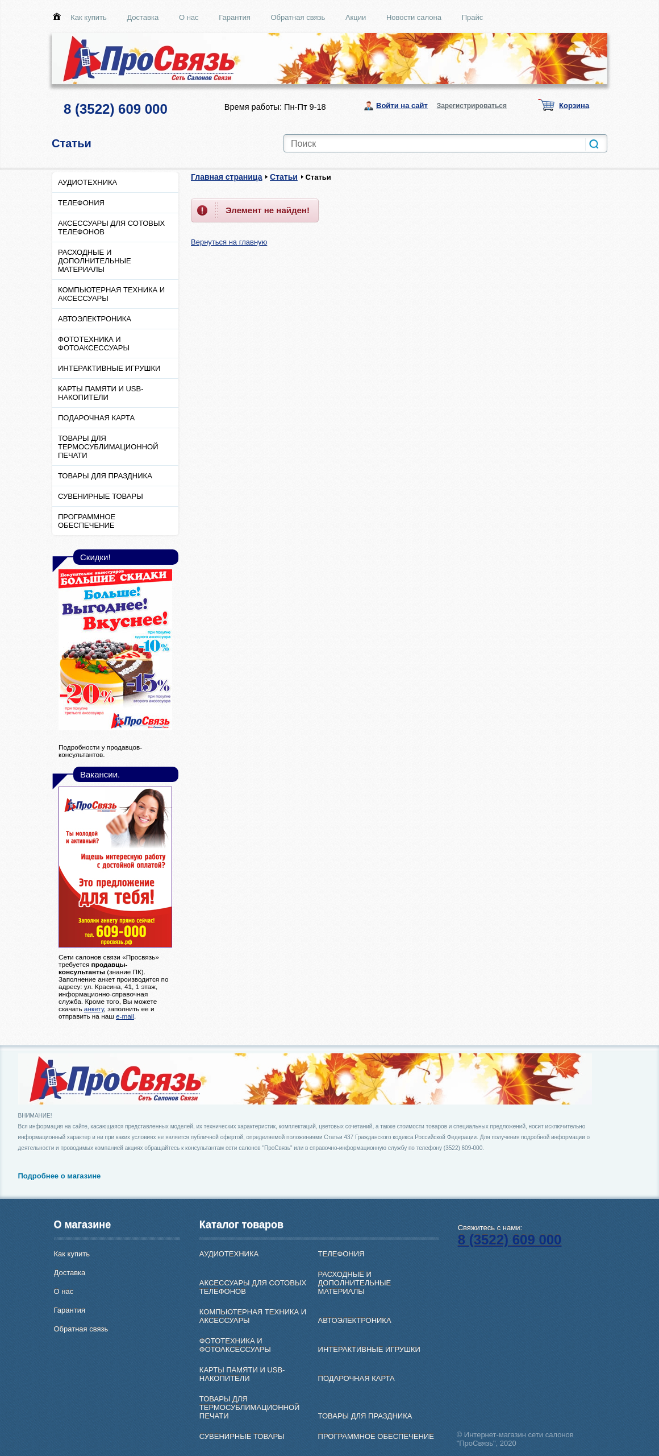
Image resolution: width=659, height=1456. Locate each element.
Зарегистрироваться (472, 106)
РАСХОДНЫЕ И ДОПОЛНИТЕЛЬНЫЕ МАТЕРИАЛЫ (94, 261)
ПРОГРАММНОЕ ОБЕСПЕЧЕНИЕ (86, 521)
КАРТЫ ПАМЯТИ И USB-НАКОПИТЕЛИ (101, 393)
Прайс (472, 17)
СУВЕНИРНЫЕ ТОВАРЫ (100, 496)
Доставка (143, 17)
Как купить (88, 17)
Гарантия (234, 17)
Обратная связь (297, 17)
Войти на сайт (402, 105)
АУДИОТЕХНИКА (87, 182)
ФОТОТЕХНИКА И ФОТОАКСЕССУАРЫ (94, 343)
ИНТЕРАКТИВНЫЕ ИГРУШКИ (109, 368)
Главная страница (226, 176)
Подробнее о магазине (59, 1176)
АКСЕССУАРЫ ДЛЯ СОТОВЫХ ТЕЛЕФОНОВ (111, 227)
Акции (355, 17)
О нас (189, 17)
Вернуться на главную (229, 242)
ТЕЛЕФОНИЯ (81, 202)
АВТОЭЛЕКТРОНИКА (94, 319)
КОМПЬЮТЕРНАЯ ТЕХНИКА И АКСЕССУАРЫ (111, 294)
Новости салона (413, 17)
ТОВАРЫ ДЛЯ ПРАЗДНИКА (105, 475)
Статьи (284, 176)
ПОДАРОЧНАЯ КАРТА (96, 417)
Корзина (574, 105)
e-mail (125, 1016)
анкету (94, 1008)
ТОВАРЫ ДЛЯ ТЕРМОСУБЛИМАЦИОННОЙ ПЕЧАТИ (108, 447)
